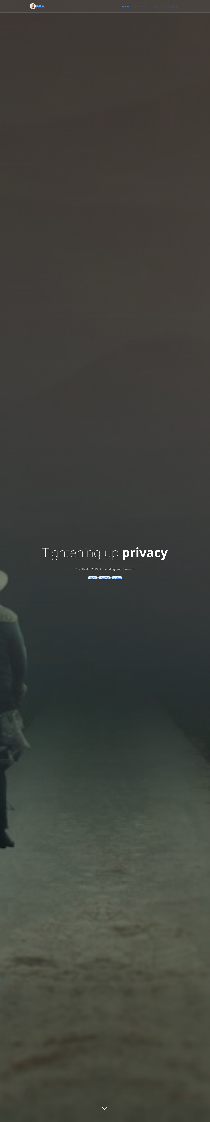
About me (140, 6)
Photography (170, 6)
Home (125, 6)
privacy (92, 577)
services (117, 577)
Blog (154, 6)
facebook (104, 577)
